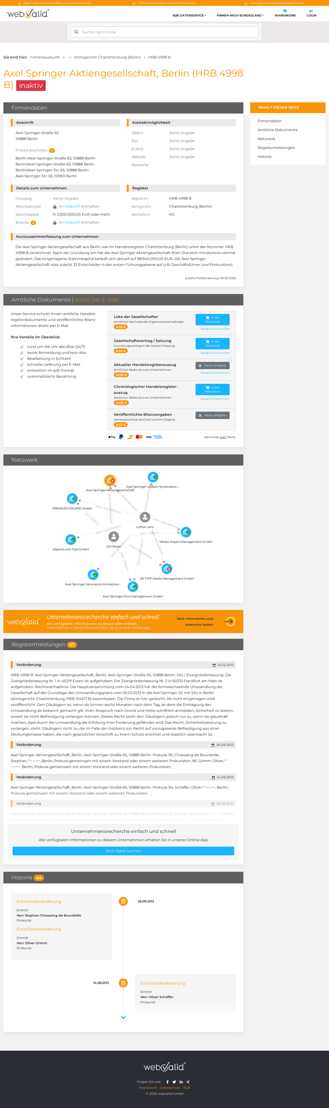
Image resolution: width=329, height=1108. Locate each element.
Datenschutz (170, 1088)
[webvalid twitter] (175, 1082)
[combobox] (164, 32)
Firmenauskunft (45, 57)
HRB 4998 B (159, 57)
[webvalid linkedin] (182, 1082)
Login (311, 13)
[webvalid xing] (188, 1082)
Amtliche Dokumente (277, 130)
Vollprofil (72, 206)
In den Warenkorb (212, 319)
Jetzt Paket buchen (123, 851)
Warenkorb (285, 13)
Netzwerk (266, 139)
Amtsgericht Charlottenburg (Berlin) (107, 57)
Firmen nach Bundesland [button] (239, 15)
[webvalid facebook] (168, 1082)
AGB (186, 1088)
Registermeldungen (276, 148)
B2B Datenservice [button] (188, 15)
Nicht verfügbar (212, 366)
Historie (264, 156)
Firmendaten (269, 121)
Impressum (148, 1088)
